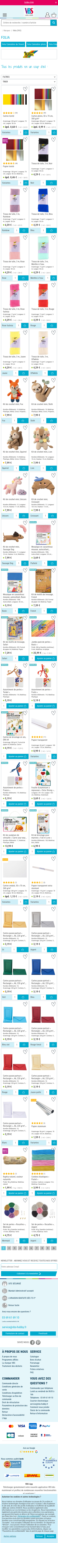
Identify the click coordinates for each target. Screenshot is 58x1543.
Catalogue (34, 1356)
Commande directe (10, 1383)
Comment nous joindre (39, 1407)
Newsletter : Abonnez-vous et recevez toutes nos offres (29, 1260)
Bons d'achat (35, 1360)
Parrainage (34, 1363)
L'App (4, 1418)
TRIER (5, 81)
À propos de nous (9, 1356)
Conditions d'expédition (12, 1393)
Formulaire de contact (15, 1333)
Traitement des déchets (12, 1366)
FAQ (32, 1372)
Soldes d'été (29, 2)
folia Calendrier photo (36, 44)
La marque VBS (8, 1363)
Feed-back (43, 1333)
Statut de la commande (40, 1410)
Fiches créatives (37, 1369)
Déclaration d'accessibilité (13, 1415)
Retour (5, 1412)
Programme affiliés (10, 1360)
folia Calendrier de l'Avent (13, 44)
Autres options (9, 1536)
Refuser (40, 1536)
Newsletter (34, 1366)
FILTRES (6, 77)
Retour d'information (39, 1413)
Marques (7, 30)
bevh (21, 1459)
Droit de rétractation (10, 1402)
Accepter (51, 1536)
